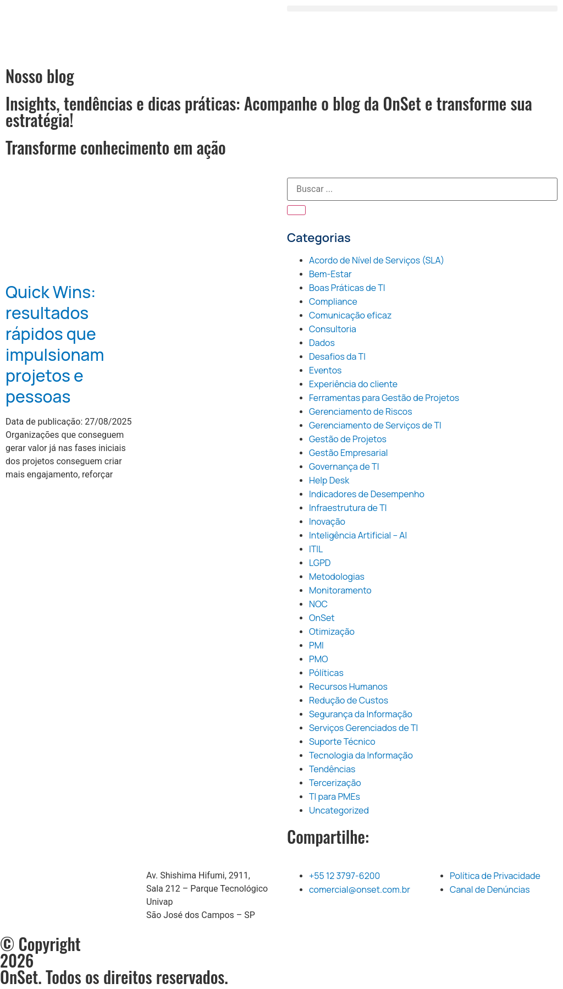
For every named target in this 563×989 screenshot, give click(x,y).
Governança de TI (344, 466)
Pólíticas (326, 673)
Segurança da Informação (360, 714)
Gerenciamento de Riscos (360, 411)
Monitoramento (340, 590)
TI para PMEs (334, 796)
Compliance (333, 301)
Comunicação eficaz (350, 315)
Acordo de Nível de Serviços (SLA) (376, 260)
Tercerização (335, 783)
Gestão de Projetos (348, 439)
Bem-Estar (330, 274)
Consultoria (332, 329)
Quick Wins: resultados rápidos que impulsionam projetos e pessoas (54, 344)
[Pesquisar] (296, 210)
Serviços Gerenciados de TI (363, 728)
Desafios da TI (337, 356)
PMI (316, 645)
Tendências (332, 769)
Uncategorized (339, 810)
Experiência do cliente (353, 384)
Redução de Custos (348, 700)
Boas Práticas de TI (347, 288)
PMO (318, 659)
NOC (318, 604)
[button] (422, 9)
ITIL (316, 549)
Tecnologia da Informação (361, 755)
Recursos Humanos (348, 686)
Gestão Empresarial (348, 453)
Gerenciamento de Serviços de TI (375, 425)
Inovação (327, 521)
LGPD (320, 563)
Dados (322, 343)
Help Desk (329, 480)
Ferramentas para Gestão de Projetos (384, 398)
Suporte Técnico (342, 741)
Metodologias (337, 576)
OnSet (322, 618)
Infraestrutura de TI (348, 508)
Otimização (332, 631)
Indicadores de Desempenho (366, 494)
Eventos (325, 370)
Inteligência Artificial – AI (358, 535)
